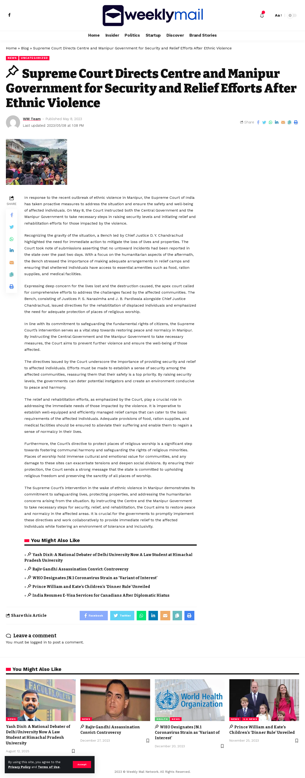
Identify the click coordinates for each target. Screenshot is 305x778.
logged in (38, 642)
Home (11, 48)
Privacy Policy (19, 767)
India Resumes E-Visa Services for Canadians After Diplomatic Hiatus (101, 595)
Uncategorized (34, 58)
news (12, 58)
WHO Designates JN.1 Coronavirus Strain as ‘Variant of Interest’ (94, 578)
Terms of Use (49, 767)
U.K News (250, 719)
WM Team (32, 119)
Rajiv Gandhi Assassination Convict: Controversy (80, 569)
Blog (25, 48)
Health (162, 719)
